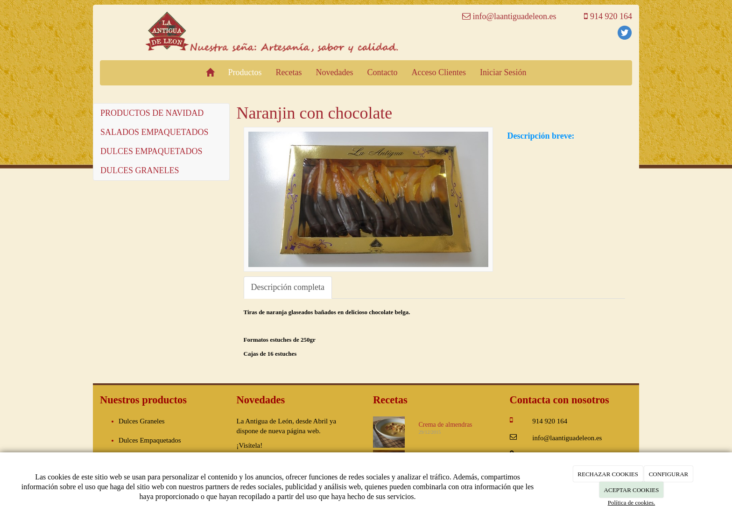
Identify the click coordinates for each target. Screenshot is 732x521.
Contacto (382, 72)
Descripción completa (287, 287)
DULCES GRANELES (139, 170)
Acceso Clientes (439, 72)
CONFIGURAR (669, 474)
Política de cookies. (631, 502)
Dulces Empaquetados (150, 440)
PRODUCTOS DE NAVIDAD (152, 113)
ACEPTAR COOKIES (631, 489)
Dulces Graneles (142, 421)
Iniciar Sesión (503, 72)
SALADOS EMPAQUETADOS (154, 132)
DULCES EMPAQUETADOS (151, 151)
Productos (245, 72)
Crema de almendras (445, 424)
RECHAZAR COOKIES (607, 474)
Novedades (334, 72)
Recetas (289, 72)
